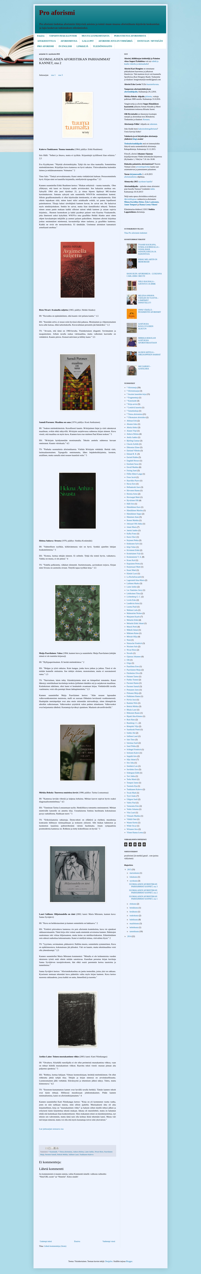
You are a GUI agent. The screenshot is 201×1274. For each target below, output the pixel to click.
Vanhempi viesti (108, 1241)
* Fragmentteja (132, 398)
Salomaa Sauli (132, 743)
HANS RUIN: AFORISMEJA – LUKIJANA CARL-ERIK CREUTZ (144, 275)
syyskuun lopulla (145, 182)
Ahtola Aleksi (132, 427)
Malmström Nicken (134, 613)
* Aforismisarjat (133, 391)
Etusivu (40, 36)
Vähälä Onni (132, 819)
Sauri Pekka (131, 746)
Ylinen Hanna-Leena (135, 833)
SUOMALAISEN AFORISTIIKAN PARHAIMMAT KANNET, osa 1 (143, 897)
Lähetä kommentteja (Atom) (55, 1246)
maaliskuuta (134, 923)
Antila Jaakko (132, 437)
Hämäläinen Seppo (134, 514)
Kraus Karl (131, 560)
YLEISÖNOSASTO (102, 46)
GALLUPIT (88, 41)
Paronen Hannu (133, 683)
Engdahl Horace (133, 461)
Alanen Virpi (132, 431)
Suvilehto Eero (132, 769)
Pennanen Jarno (133, 690)
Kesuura (146, 119)
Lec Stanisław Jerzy (134, 590)
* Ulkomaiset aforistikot (136, 417)
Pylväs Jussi (131, 700)
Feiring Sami (132, 471)
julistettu (148, 96)
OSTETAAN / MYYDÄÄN (150, 41)
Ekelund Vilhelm (133, 451)
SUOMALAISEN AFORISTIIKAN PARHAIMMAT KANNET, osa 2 (143, 891)
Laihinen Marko (133, 583)
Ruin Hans (131, 720)
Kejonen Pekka (133, 540)
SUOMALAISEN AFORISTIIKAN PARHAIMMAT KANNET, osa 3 (143, 885)
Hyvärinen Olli (132, 500)
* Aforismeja (132, 388)
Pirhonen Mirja (133, 693)
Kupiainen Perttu (133, 564)
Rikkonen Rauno (133, 713)
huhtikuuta (134, 920)
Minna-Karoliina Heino (134, 202)
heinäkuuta (134, 908)
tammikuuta (134, 931)
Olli (128, 660)
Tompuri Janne (132, 783)
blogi (135, 139)
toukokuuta (134, 916)
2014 (129, 936)
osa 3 (60, 75)
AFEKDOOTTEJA (46, 41)
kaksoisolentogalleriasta (147, 129)
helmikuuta (134, 927)
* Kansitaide (52, 1152)
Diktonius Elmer (133, 447)
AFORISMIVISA (68, 41)
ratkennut (153, 124)
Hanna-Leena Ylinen (148, 205)
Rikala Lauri (132, 710)
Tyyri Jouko (131, 796)
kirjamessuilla (136, 174)
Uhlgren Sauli (132, 799)
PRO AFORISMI (45, 46)
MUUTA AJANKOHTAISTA (95, 36)
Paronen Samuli (50, 1155)
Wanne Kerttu (132, 823)
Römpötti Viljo (132, 726)
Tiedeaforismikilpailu (133, 144)
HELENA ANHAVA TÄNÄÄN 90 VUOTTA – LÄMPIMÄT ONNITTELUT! (148, 299)
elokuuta (133, 904)
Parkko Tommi (132, 680)
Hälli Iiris (130, 504)
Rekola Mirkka (62, 1155)
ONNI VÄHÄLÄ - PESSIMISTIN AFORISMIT (149, 311)
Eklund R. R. (132, 454)
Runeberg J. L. (132, 723)
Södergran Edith (133, 773)
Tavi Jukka (131, 776)
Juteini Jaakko (132, 530)
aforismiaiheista (130, 177)
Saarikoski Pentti (133, 730)
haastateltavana (153, 84)
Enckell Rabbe (132, 457)
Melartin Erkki (132, 620)
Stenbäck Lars (132, 766)
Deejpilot (108, 1261)
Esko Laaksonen (152, 202)
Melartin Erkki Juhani (135, 623)
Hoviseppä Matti (133, 497)
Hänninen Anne (133, 517)
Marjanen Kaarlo (133, 617)
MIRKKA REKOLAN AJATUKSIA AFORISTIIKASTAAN (147, 340)
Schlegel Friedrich (134, 749)
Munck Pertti (132, 627)
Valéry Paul (131, 803)
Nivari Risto (99, 1152)
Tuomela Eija (132, 786)
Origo (129, 663)
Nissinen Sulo (132, 647)
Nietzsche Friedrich (134, 643)
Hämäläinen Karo (134, 507)
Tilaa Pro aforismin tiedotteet (135, 233)
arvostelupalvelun (143, 167)
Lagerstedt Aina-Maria (135, 580)
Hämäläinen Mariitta (135, 510)
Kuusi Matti (131, 570)
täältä (152, 189)
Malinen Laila (132, 610)
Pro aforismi (57, 12)
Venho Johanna (133, 809)
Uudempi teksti (46, 1241)
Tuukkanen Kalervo (87, 1155)
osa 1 (53, 75)
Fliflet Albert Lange (134, 474)
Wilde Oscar (132, 826)
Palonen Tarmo (133, 677)
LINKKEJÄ (82, 46)
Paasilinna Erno (133, 666)
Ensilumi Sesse (133, 464)
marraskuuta (135, 873)
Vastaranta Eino (133, 806)
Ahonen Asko (132, 424)
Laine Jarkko (89, 1152)
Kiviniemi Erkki (133, 550)
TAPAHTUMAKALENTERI (63, 36)
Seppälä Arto (132, 756)
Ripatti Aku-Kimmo (134, 716)
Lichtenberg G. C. (134, 597)
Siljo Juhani (131, 760)
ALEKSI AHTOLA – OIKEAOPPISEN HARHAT (149, 353)
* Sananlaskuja (132, 411)
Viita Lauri (131, 813)
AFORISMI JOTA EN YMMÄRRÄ (115, 41)
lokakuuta (134, 877)
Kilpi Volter (131, 547)
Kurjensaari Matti (134, 567)
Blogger (129, 1261)
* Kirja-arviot (132, 404)
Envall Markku (132, 467)
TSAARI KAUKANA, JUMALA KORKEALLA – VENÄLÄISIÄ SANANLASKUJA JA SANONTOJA (149, 249)
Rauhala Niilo (132, 703)
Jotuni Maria (132, 527)
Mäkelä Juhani (132, 630)
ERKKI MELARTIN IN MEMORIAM (147, 260)
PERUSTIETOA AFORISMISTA (130, 36)
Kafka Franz (132, 534)
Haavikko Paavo (133, 481)
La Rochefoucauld (134, 577)
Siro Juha (130, 763)
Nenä (129, 640)
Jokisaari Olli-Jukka (134, 524)
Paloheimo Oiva (133, 673)
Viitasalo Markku (133, 816)
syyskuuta (134, 881)
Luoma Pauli (132, 607)
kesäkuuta (134, 912)
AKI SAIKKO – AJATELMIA (144, 367)
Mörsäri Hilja (132, 637)
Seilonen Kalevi (133, 753)
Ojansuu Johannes (134, 657)
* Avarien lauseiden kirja (136, 394)
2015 (129, 869)
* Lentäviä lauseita (134, 407)
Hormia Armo (132, 494)
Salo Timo (131, 740)
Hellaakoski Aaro (133, 487)
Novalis (130, 653)
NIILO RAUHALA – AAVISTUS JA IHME (147, 282)
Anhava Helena (78, 1152)
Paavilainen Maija (134, 670)
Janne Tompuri (130, 205)
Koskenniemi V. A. (134, 557)
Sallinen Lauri (74, 1155)
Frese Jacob (131, 477)
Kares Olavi (131, 537)
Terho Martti (132, 779)
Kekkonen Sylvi (133, 544)
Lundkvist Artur (133, 603)
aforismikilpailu (131, 92)
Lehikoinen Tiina (133, 593)
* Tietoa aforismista (65, 1152)
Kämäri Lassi (132, 574)
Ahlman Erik (132, 421)
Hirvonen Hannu (133, 491)
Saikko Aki (131, 733)
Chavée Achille (133, 444)
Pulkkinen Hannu (133, 696)
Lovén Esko (131, 600)
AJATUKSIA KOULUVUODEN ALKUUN (145, 326)
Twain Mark (131, 793)
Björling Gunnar (133, 441)
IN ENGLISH (65, 46)
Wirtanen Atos (132, 829)
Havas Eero (131, 484)
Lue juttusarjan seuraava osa (51, 1129)
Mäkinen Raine (133, 633)
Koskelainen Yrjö (134, 554)
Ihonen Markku (133, 520)
